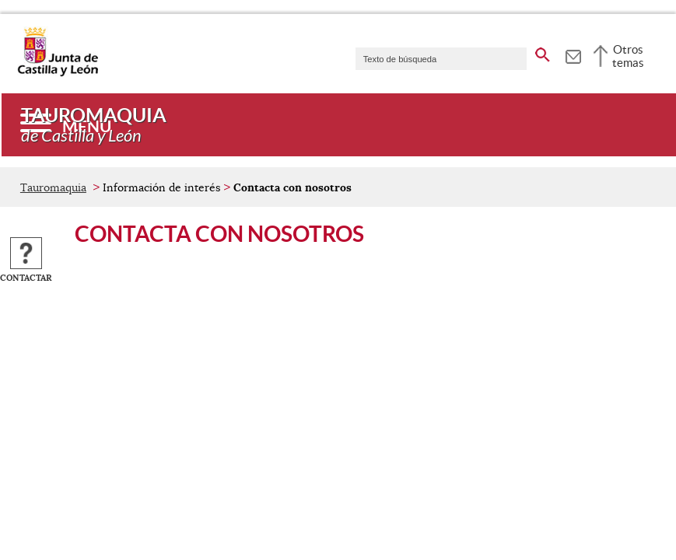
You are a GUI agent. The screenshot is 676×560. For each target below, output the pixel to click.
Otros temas (628, 56)
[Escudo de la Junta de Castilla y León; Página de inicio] (57, 73)
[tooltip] (573, 54)
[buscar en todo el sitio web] (542, 52)
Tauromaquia (53, 187)
